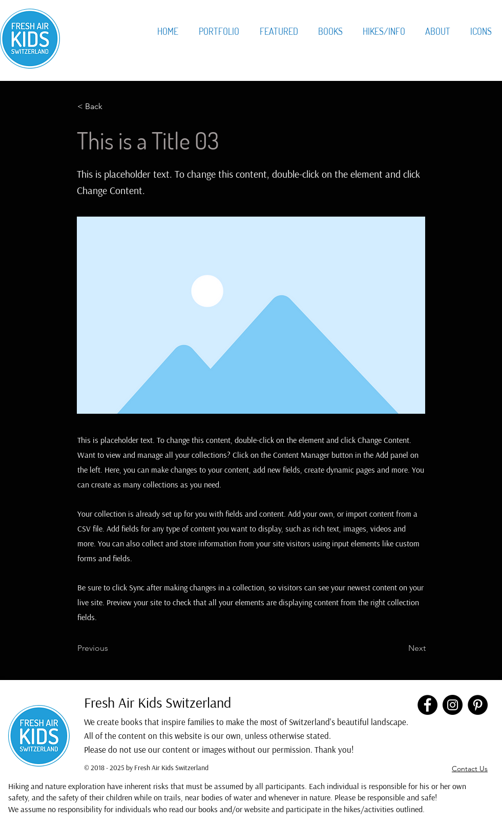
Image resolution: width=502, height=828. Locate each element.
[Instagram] (453, 705)
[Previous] (111, 648)
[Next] (400, 648)
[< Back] (111, 106)
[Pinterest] (478, 705)
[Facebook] (427, 705)
